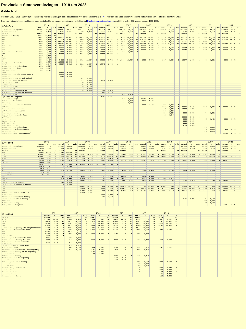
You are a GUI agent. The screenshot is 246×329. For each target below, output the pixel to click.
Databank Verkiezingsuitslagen (100, 21)
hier (104, 17)
